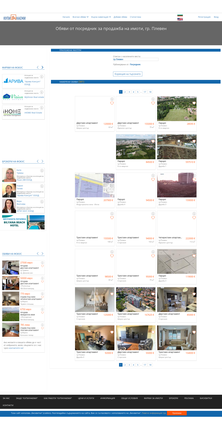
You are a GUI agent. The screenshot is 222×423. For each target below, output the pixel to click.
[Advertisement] (111, 6)
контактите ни (16, 348)
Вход (216, 17)
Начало (66, 17)
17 (145, 92)
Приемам (176, 413)
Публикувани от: (121, 64)
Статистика (135, 17)
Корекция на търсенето (128, 74)
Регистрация (204, 17)
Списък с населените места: (127, 56)
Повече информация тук (154, 413)
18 (150, 92)
